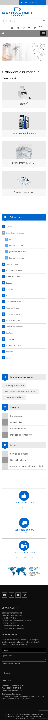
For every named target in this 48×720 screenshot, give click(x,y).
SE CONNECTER (31, 3)
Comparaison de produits (13, 625)
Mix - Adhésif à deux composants (20, 391)
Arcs (7, 295)
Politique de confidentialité (15, 716)
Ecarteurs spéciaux (14, 397)
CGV (27, 716)
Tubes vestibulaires (13, 277)
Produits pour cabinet (14, 326)
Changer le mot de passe (12, 615)
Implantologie (12, 416)
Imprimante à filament (24, 133)
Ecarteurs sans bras (24, 192)
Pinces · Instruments (13, 345)
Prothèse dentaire (14, 429)
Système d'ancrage (13, 320)
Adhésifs (9, 289)
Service (8, 358)
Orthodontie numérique (15, 233)
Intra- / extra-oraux (13, 314)
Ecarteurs (9, 333)
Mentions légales (36, 716)
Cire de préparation (14, 385)
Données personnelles (12, 613)
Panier (39, 28)
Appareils (9, 351)
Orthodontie (12, 422)
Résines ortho (11, 339)
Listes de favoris (9, 623)
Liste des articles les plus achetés (17, 620)
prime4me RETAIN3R (24, 162)
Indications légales (37, 714)
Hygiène (9, 227)
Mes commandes (9, 618)
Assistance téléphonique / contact (22, 466)
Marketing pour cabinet (17, 435)
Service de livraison (15, 454)
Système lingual (12, 264)
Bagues (9, 283)
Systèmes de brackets (14, 270)
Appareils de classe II (14, 308)
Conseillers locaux (15, 460)
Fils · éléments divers (13, 302)
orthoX (24, 103)
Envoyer (7, 673)
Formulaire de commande (13, 628)
